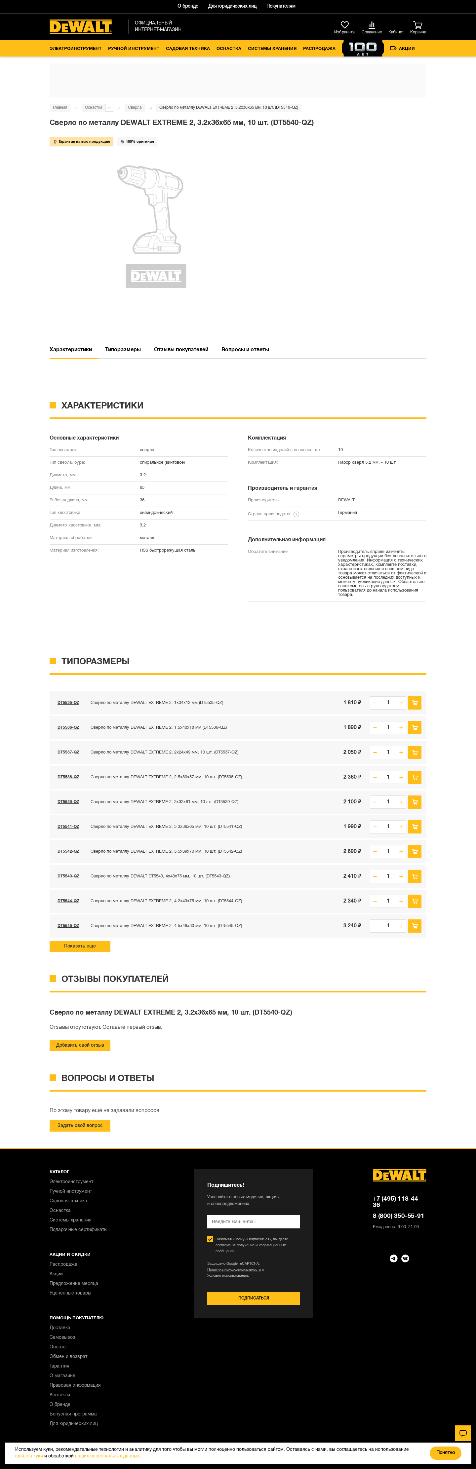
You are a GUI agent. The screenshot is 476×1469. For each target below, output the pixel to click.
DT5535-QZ (68, 703)
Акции (402, 48)
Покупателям (281, 6)
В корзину (414, 703)
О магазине (62, 1376)
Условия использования (227, 1275)
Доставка (60, 1328)
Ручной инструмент (133, 49)
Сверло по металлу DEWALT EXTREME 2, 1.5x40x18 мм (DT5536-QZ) (159, 728)
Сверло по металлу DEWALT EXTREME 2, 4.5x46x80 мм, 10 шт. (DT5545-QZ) (166, 926)
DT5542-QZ (68, 851)
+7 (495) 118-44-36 (397, 1202)
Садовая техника (188, 49)
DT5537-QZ (68, 752)
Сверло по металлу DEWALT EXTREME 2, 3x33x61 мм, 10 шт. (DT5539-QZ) (164, 802)
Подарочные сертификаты (78, 1230)
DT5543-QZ (68, 876)
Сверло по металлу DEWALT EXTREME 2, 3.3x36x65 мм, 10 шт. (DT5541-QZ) (166, 827)
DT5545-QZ (68, 926)
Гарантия (59, 1366)
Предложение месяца (74, 1284)
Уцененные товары (70, 1293)
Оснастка (229, 49)
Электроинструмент (75, 49)
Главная (60, 107)
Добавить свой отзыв (80, 1045)
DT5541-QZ (68, 827)
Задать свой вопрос (80, 1126)
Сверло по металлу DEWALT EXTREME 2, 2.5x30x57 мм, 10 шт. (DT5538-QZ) (166, 777)
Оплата (58, 1347)
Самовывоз (62, 1337)
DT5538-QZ (68, 777)
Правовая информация (75, 1385)
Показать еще (80, 946)
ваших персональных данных (107, 1456)
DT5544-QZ (68, 901)
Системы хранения (272, 49)
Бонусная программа (73, 1414)
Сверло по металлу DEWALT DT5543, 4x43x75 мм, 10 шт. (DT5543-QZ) (160, 876)
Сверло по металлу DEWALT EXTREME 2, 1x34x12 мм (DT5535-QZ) (157, 703)
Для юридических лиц (232, 6)
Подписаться (253, 1298)
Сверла (134, 107)
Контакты (60, 1395)
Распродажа (319, 49)
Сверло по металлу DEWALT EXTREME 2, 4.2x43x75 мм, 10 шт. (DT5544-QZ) (166, 901)
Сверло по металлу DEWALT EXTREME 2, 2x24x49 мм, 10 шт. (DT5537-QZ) (164, 752)
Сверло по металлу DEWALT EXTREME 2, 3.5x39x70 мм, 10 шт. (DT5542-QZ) (166, 852)
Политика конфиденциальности (234, 1269)
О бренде (188, 6)
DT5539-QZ (68, 802)
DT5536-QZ (68, 727)
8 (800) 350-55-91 (398, 1216)
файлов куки (29, 1456)
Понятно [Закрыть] (445, 1453)
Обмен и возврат (68, 1357)
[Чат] (463, 1433)
